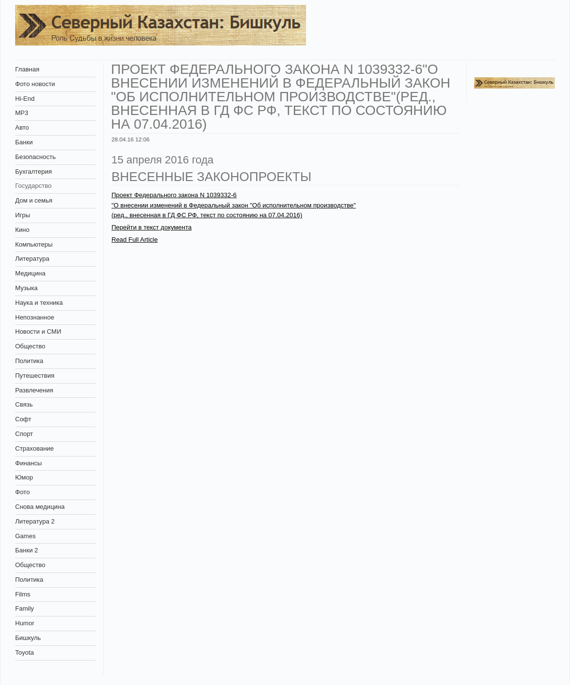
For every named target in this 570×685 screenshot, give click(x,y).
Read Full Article (134, 239)
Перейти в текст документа (151, 227)
